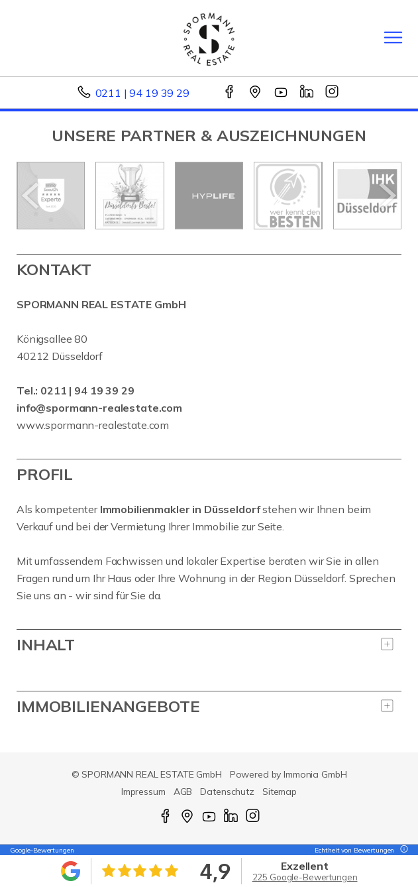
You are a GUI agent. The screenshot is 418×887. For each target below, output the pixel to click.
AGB (183, 792)
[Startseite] (209, 37)
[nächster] (386, 195)
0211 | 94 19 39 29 (142, 92)
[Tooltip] (402, 850)
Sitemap (279, 792)
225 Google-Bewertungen (305, 877)
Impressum (143, 792)
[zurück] (31, 195)
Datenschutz (227, 792)
